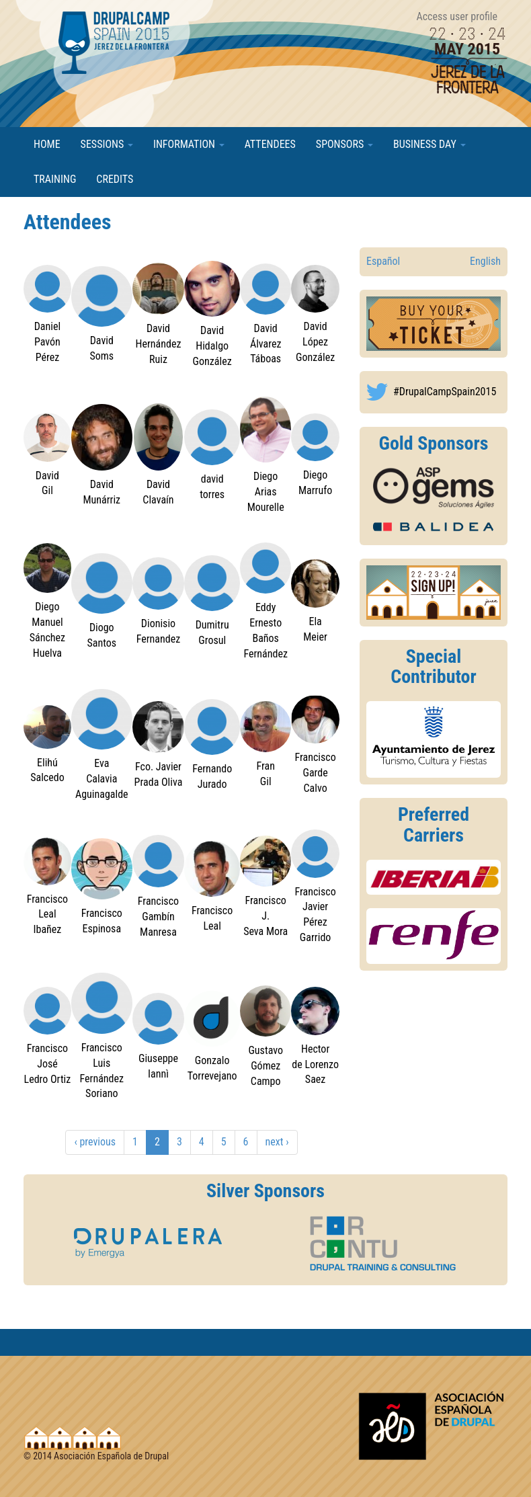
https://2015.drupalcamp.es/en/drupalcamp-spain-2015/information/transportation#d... (433, 877)
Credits (114, 179)
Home (47, 144)
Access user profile (456, 16)
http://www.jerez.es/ (433, 739)
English (485, 261)
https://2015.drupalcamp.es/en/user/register (433, 592)
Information (188, 144)
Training (55, 179)
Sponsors (344, 144)
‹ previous (95, 1141)
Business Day (429, 144)
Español (383, 261)
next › (277, 1141)
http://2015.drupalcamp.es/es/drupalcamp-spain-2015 (433, 323)
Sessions (107, 144)
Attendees (270, 144)
